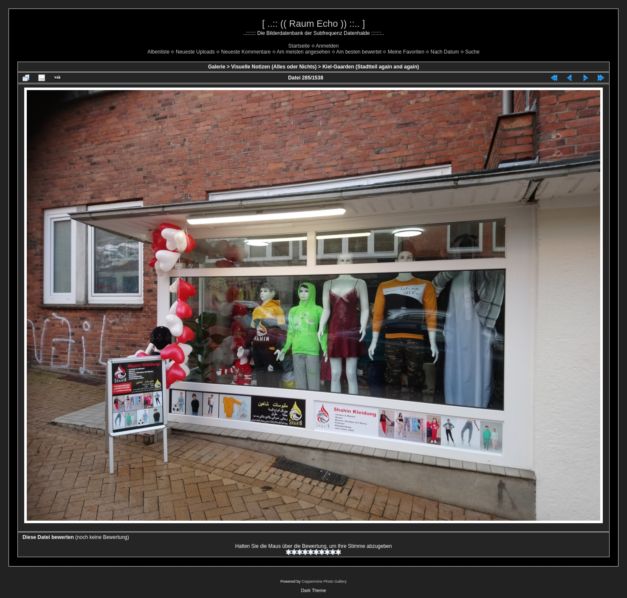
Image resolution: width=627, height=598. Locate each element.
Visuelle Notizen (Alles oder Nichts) (273, 67)
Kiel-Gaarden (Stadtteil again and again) (370, 67)
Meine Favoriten (406, 52)
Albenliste (158, 52)
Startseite (299, 46)
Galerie (217, 67)
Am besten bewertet (358, 52)
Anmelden (327, 46)
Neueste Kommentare (246, 52)
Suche (472, 52)
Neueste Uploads (195, 52)
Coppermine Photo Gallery (324, 581)
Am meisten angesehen (303, 52)
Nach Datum (445, 52)
